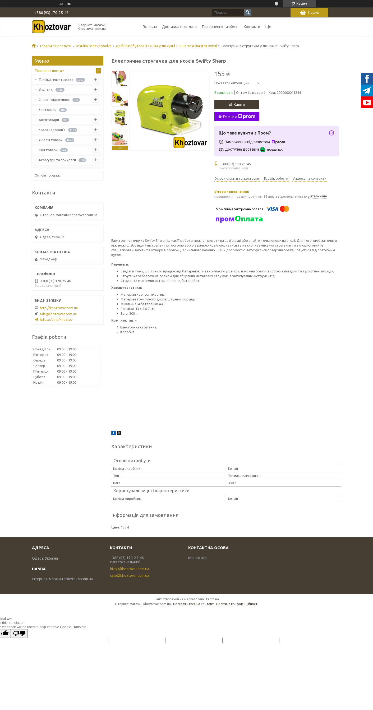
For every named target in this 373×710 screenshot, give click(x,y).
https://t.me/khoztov (56, 319)
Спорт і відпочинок (54, 99)
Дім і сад (46, 89)
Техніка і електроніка (93, 46)
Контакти (252, 27)
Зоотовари (48, 110)
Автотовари (49, 120)
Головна (150, 27)
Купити (239, 104)
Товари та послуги (55, 46)
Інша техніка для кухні (198, 46)
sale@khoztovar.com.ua (58, 314)
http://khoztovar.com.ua (59, 308)
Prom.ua (212, 599)
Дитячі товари (51, 140)
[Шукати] (247, 12)
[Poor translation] (19, 633)
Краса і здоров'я (52, 130)
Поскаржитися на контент (193, 604)
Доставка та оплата (179, 27)
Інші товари (48, 150)
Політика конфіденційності (237, 604)
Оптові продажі (48, 175)
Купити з (239, 116)
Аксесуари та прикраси (57, 160)
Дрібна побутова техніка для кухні (145, 46)
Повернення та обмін (220, 27)
